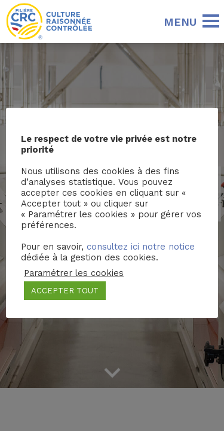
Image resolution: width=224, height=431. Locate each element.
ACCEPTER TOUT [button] (65, 290)
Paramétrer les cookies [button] (74, 273)
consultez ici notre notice (141, 246)
